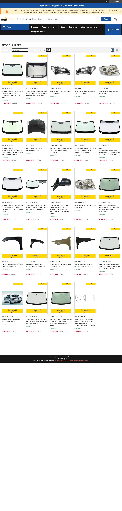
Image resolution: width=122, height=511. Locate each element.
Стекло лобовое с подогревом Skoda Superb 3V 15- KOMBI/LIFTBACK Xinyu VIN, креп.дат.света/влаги (12, 151)
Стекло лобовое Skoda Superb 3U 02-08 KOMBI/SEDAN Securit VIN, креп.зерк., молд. (109, 266)
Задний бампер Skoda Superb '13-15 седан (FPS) (12, 320)
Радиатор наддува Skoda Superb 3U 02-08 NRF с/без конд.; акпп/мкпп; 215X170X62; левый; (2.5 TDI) (84, 322)
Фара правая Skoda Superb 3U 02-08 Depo (109, 92)
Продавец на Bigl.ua (61, 358)
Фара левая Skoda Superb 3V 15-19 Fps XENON (84, 92)
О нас (63, 27)
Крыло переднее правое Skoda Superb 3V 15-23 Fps (35, 265)
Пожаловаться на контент (61, 360)
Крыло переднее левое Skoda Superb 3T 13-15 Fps (61, 265)
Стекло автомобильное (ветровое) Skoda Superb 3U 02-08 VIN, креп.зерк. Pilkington (109, 208)
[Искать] (106, 19)
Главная (34, 27)
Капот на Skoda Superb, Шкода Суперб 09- (34, 149)
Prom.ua (70, 357)
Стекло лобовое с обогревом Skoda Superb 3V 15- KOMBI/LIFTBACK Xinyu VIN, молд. (12, 94)
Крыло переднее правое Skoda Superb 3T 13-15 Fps (83, 265)
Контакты (73, 27)
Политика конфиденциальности (79, 360)
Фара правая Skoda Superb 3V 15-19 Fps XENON (60, 92)
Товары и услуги (48, 27)
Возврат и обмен (38, 32)
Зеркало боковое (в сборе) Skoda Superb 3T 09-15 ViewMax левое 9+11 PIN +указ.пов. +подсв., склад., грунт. (59, 209)
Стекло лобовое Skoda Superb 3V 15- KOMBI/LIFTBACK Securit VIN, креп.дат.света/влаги (36, 207)
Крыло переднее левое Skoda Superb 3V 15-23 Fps (12, 265)
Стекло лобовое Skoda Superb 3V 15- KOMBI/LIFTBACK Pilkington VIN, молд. (85, 150)
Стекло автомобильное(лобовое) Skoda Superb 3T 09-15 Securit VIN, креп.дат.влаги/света (109, 151)
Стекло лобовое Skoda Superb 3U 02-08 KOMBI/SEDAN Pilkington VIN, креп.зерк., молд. (61, 322)
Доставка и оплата (89, 27)
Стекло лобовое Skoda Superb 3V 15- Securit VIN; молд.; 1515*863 (61, 150)
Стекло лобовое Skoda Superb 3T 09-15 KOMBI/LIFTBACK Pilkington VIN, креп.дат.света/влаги (12, 208)
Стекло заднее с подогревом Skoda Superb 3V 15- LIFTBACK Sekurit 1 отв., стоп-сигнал (36, 93)
